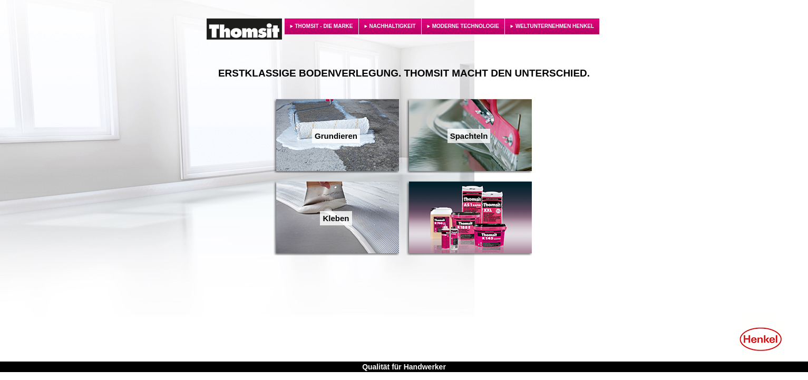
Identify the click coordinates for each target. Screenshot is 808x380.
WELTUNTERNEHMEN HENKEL (554, 26)
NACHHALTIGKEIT (392, 26)
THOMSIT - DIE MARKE (324, 26)
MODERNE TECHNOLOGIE (465, 26)
